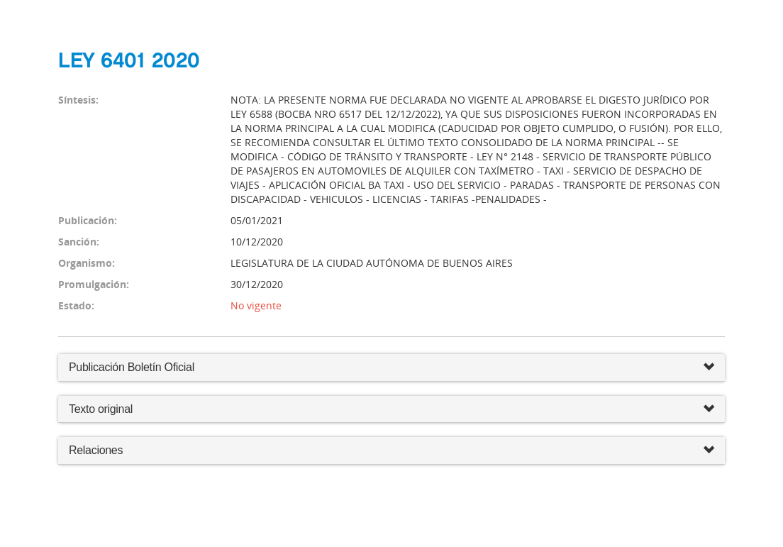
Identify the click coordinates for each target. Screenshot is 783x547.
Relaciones (391, 451)
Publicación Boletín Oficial (131, 367)
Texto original (101, 409)
